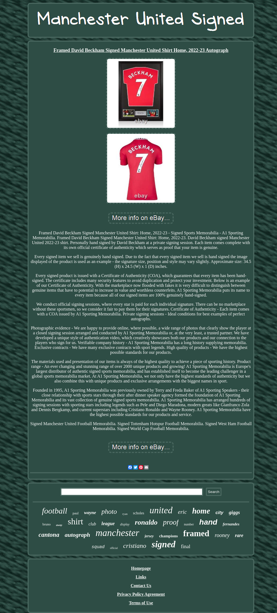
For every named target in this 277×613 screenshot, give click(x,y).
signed (164, 544)
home (201, 511)
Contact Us (141, 585)
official (114, 548)
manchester (117, 533)
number (189, 524)
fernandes (231, 524)
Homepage (141, 568)
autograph (77, 534)
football (54, 510)
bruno (46, 524)
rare (239, 535)
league (108, 523)
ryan (125, 513)
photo (109, 511)
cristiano (134, 545)
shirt (75, 521)
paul (75, 513)
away (59, 525)
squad (98, 547)
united (161, 510)
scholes (138, 513)
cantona (48, 534)
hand (208, 522)
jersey (149, 536)
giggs (234, 512)
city (219, 512)
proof (171, 522)
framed (196, 533)
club (92, 524)
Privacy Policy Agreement (141, 594)
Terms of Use (141, 603)
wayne (90, 512)
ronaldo (146, 522)
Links (141, 577)
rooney (222, 535)
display (125, 524)
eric (182, 512)
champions (168, 536)
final (185, 546)
